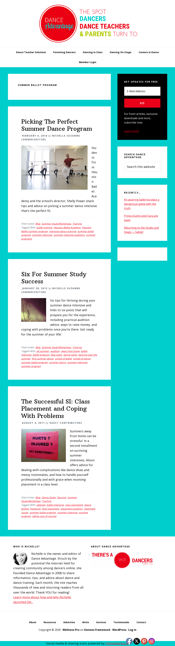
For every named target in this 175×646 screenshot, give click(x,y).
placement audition (71, 508)
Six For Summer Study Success (53, 277)
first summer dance (43, 358)
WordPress (119, 630)
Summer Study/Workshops (56, 223)
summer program (31, 366)
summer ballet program (34, 362)
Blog (37, 223)
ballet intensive (55, 504)
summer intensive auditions (69, 235)
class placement (74, 504)
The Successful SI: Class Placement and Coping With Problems (55, 408)
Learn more (131, 131)
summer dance (57, 362)
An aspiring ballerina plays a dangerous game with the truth (141, 204)
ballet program (41, 354)
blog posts (56, 354)
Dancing (61, 497)
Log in (132, 630)
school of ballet (63, 358)
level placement (50, 508)
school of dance (82, 358)
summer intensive (42, 235)
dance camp (70, 354)
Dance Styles (49, 497)
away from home (70, 351)
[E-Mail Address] (142, 91)
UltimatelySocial (117, 643)
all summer (42, 351)
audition (55, 351)
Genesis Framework (97, 630)
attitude (40, 504)
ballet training (44, 227)
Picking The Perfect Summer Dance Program (56, 125)
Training (77, 223)
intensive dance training (62, 231)
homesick (35, 508)
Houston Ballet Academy (67, 227)
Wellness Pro (71, 630)
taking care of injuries (44, 516)
